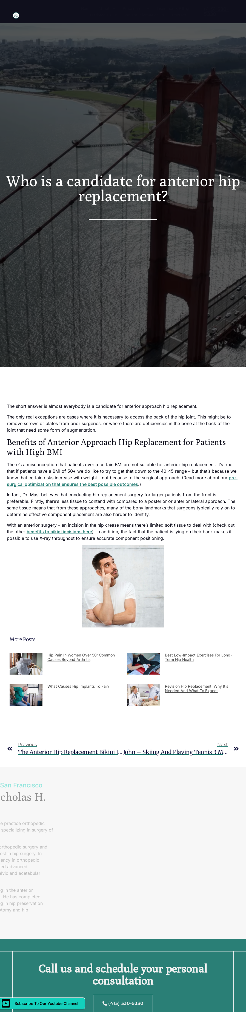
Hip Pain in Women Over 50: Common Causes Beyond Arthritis (81, 657)
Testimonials (103, 15)
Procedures (136, 8)
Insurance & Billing (173, 8)
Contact (182, 15)
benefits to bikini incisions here (59, 531)
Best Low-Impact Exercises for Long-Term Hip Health (198, 657)
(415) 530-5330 (216, 11)
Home (86, 8)
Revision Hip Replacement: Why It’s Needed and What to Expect (196, 688)
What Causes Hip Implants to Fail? (78, 686)
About (107, 8)
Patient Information (145, 15)
